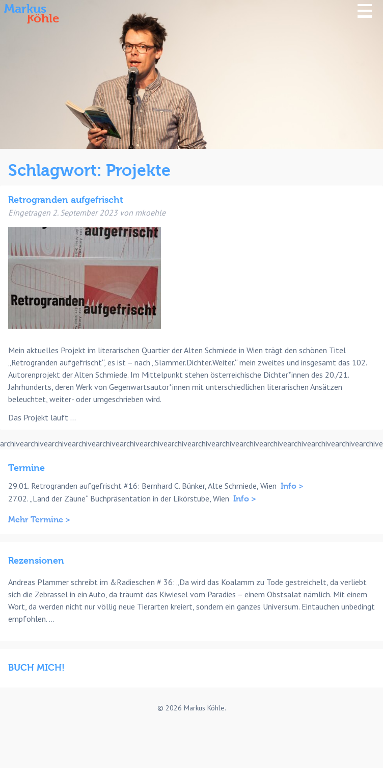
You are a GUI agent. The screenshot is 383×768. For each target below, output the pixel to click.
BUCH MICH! (36, 668)
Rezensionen (36, 560)
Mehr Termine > (39, 519)
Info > (292, 486)
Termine (26, 468)
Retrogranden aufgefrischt (65, 200)
